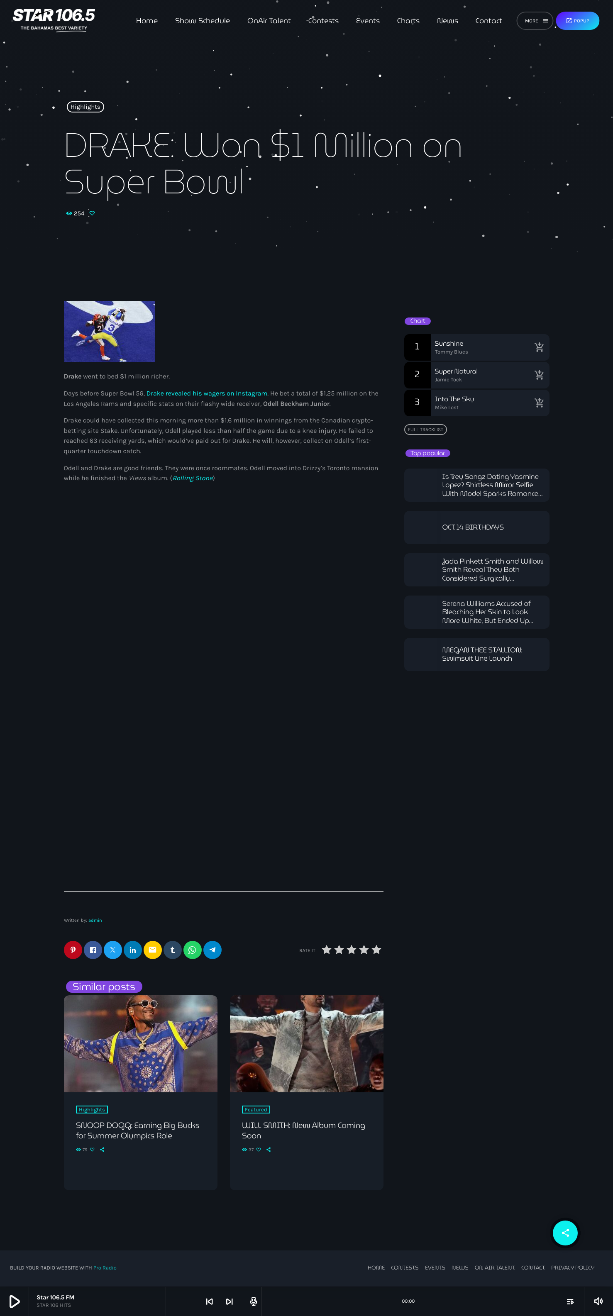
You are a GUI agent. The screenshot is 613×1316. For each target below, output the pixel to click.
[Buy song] (539, 347)
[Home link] (54, 20)
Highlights (85, 107)
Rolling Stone (192, 478)
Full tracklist (425, 429)
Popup (577, 20)
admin (95, 920)
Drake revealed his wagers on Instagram (207, 394)
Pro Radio (105, 1269)
